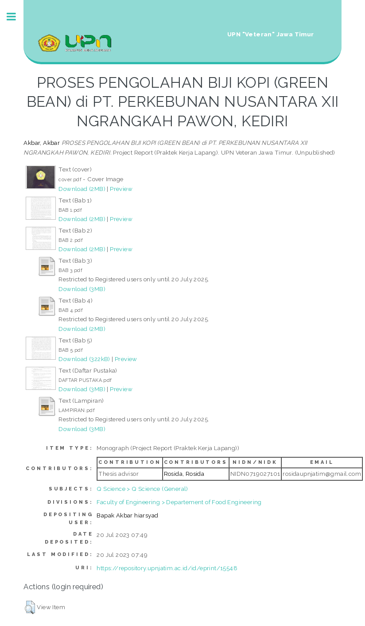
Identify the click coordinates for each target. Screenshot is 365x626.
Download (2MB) (81, 188)
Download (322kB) (84, 358)
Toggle (16, 16)
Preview (121, 188)
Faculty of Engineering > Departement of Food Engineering (179, 501)
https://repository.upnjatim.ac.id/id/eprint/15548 (167, 568)
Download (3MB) (81, 288)
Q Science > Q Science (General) (142, 488)
